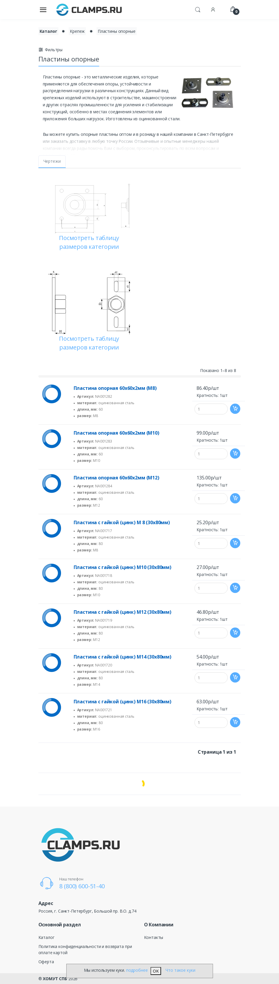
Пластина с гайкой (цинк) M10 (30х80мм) (123, 567)
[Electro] (89, 9)
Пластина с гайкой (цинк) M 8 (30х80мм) (122, 522)
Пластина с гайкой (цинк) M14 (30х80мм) (123, 657)
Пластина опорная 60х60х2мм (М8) (115, 388)
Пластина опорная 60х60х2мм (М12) (116, 477)
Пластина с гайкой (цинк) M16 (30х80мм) (123, 701)
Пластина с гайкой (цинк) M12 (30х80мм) (123, 612)
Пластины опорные (117, 31)
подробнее (137, 970)
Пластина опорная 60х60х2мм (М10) (116, 433)
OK (156, 971)
